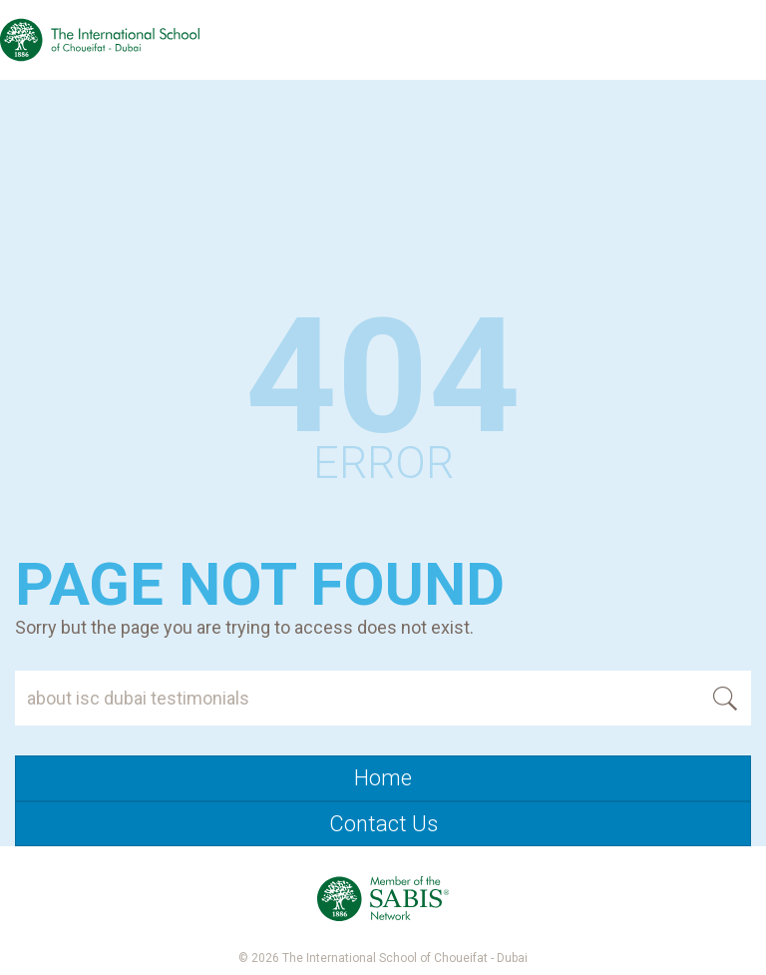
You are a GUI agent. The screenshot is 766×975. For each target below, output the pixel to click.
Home (383, 777)
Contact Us (383, 823)
